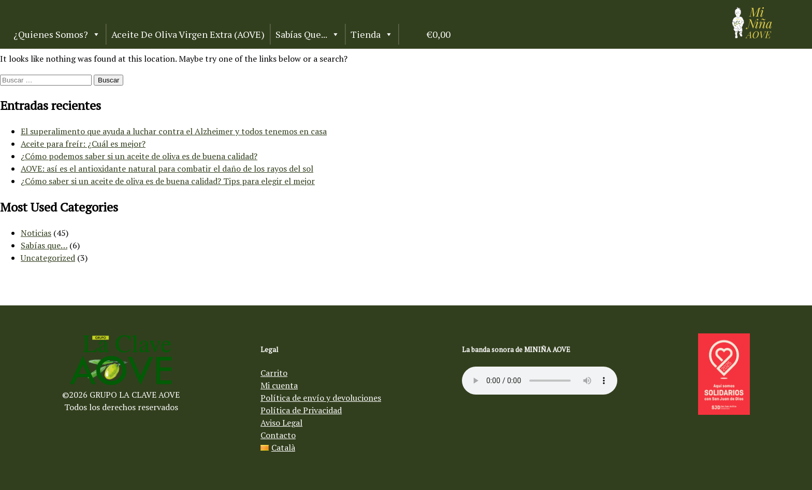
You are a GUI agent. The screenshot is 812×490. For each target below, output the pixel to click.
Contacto (278, 435)
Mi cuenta (279, 385)
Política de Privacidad (301, 410)
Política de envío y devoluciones (320, 397)
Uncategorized (48, 257)
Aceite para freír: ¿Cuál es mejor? (83, 143)
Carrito (273, 373)
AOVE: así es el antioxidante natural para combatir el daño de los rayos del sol (167, 168)
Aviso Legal (281, 422)
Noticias (36, 233)
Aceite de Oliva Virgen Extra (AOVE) (188, 34)
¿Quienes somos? (56, 34)
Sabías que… (44, 245)
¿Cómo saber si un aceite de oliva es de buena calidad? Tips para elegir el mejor (168, 181)
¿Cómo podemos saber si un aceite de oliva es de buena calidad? (139, 156)
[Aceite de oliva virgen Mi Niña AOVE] (752, 35)
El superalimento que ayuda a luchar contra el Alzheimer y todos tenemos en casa (174, 131)
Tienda (372, 34)
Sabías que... (308, 34)
